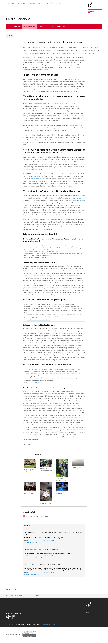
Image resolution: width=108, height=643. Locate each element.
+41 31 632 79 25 (49, 572)
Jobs (8, 3)
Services (17, 26)
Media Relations (19, 595)
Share (10, 589)
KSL (27, 3)
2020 (10, 36)
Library (12, 3)
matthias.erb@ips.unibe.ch (32, 542)
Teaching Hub (33, 3)
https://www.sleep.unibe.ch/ (35, 382)
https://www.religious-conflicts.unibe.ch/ (38, 319)
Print (18, 589)
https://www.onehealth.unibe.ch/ (36, 257)
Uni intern (40, 3)
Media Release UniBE (37, 516)
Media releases (30, 26)
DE (48, 3)
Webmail (23, 3)
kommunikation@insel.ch (31, 574)
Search (59, 3)
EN (51, 3)
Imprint (55, 624)
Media (17, 3)
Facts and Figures (58, 26)
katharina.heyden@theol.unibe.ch (34, 558)
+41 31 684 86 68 (49, 540)
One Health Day (74, 137)
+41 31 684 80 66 (49, 555)
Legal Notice (46, 624)
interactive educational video (34, 179)
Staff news (43, 26)
